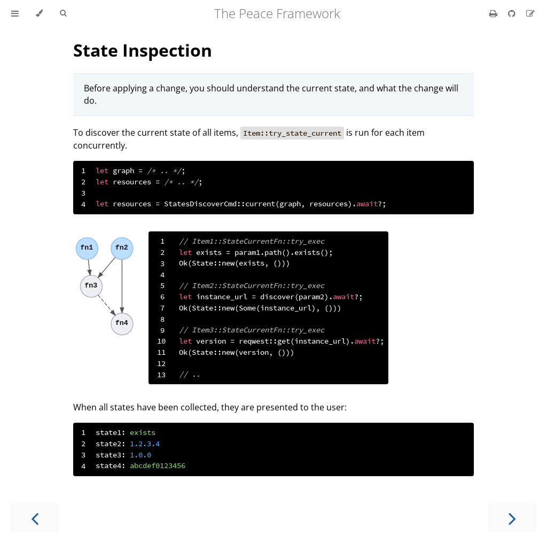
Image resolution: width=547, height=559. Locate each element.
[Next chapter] (512, 517)
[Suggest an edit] (530, 13)
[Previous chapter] (35, 517)
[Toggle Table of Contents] (15, 13)
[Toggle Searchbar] (63, 13)
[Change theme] (39, 13)
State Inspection (142, 49)
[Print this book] (494, 13)
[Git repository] (513, 13)
